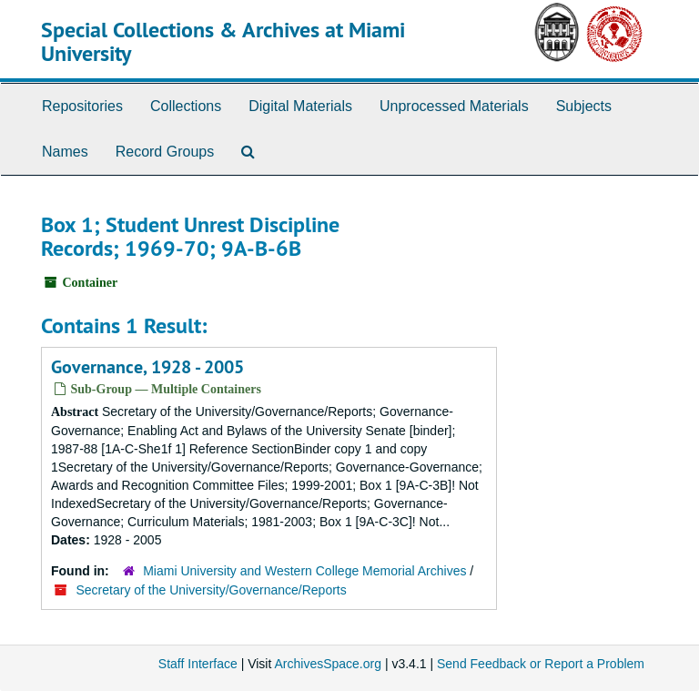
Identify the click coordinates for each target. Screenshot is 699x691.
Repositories (82, 106)
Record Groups (165, 151)
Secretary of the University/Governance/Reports (211, 590)
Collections (185, 106)
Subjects (584, 106)
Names (65, 151)
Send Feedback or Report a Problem (540, 663)
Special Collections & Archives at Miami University (223, 41)
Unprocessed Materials (454, 106)
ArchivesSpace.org (327, 663)
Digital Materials (300, 106)
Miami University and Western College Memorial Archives (304, 571)
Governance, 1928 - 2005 (147, 367)
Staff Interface (198, 663)
